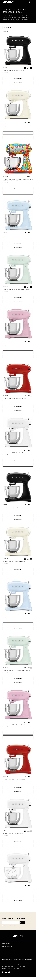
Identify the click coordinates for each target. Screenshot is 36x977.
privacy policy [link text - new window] (12, 925)
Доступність (16, 968)
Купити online (18, 78)
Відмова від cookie (6, 968)
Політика (13, 966)
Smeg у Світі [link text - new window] (7, 946)
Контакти (6, 943)
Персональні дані (21, 966)
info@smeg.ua (20, 964)
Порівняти (6, 72)
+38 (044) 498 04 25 (9, 964)
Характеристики (18, 82)
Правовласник (6, 966)
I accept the (10, 925)
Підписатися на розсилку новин (13, 918)
